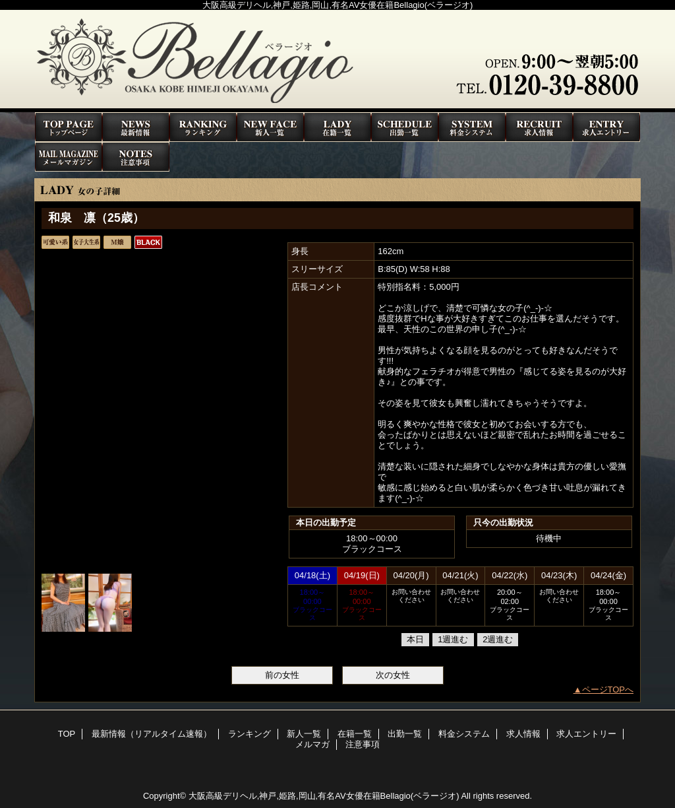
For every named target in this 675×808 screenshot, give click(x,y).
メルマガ (68, 157)
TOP (68, 127)
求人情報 (539, 127)
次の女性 (393, 675)
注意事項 (135, 157)
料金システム (472, 127)
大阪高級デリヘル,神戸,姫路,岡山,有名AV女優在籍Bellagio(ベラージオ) (324, 796)
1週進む (453, 639)
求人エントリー (606, 127)
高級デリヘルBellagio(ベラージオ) (337, 61)
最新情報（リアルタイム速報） (135, 127)
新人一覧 (270, 127)
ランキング (203, 127)
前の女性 (282, 675)
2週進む (498, 639)
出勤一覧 (404, 127)
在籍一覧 (337, 127)
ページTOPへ (608, 689)
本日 (415, 639)
